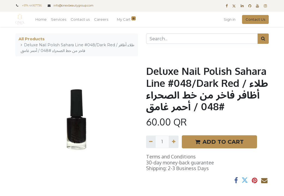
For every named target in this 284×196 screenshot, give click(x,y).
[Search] (263, 38)
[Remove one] (151, 142)
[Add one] (173, 142)
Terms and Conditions (171, 157)
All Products (32, 38)
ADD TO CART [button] (219, 142)
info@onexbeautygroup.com (73, 5)
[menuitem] (41, 19)
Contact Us (255, 19)
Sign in (229, 19)
